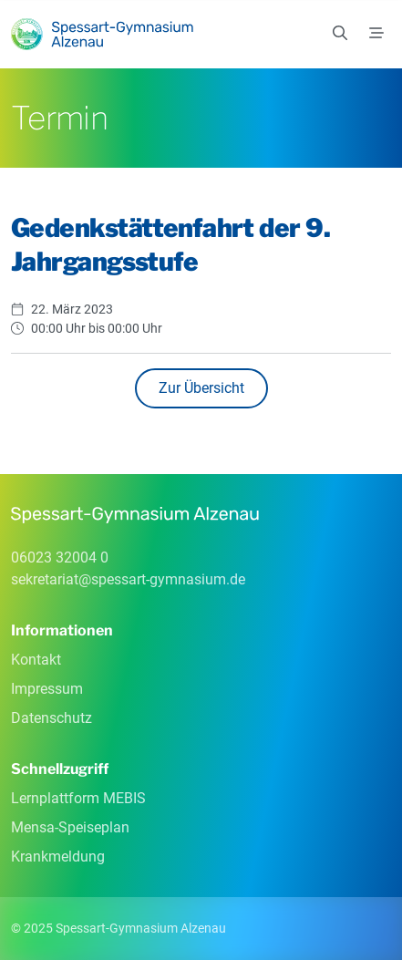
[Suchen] (340, 33)
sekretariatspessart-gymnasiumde (128, 579)
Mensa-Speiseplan (70, 827)
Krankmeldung (58, 856)
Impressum (47, 688)
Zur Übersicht (201, 388)
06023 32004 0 (59, 557)
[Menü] (376, 33)
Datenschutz (51, 718)
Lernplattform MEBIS (78, 798)
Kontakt (36, 659)
